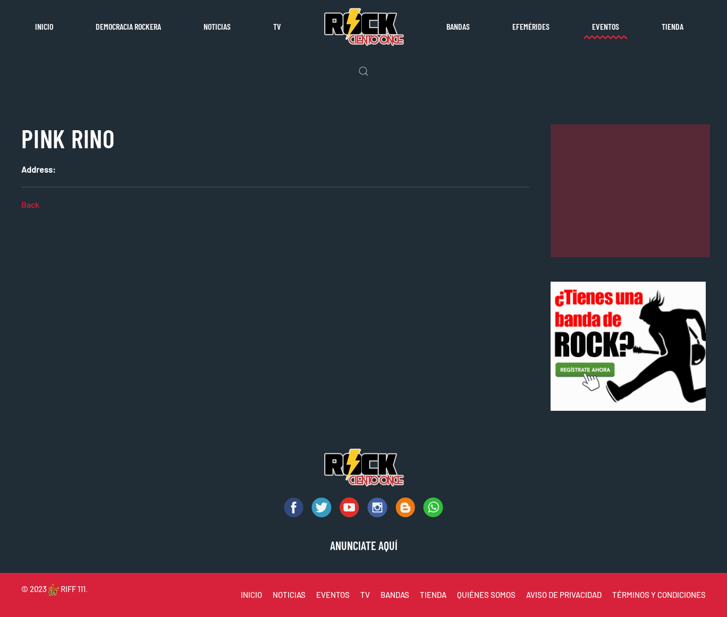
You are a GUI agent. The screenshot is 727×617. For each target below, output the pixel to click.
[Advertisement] (630, 190)
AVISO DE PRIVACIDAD (564, 594)
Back (30, 204)
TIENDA (433, 594)
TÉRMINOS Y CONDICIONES (659, 594)
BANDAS (395, 594)
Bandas (458, 26)
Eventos (605, 26)
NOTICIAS (289, 594)
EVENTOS (333, 594)
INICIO (251, 594)
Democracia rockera (128, 26)
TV (277, 26)
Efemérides (531, 26)
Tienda (672, 26)
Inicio (44, 26)
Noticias (217, 26)
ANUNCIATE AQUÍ (364, 545)
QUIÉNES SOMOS (486, 594)
